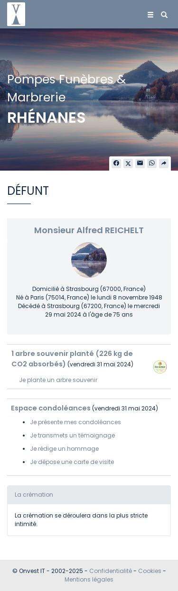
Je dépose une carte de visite (72, 462)
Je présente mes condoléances (75, 422)
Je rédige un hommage (64, 449)
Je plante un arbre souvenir (58, 380)
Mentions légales (89, 579)
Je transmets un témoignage (72, 435)
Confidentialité (110, 571)
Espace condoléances (51, 408)
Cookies (149, 571)
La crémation (34, 495)
